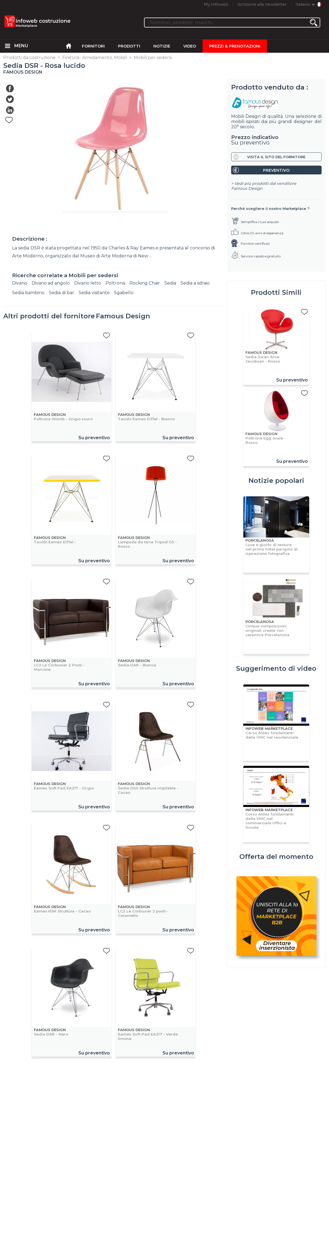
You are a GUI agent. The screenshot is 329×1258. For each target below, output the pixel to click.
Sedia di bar (61, 292)
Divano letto (87, 283)
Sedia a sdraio (195, 283)
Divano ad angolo (51, 283)
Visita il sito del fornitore (276, 157)
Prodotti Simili (276, 292)
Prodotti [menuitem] (129, 46)
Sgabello (124, 292)
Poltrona (115, 283)
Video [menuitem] (189, 46)
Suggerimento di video (276, 668)
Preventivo (276, 170)
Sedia (170, 283)
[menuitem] (7, 46)
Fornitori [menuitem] (93, 46)
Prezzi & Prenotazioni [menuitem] (234, 46)
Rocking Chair (144, 283)
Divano (19, 283)
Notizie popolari (276, 481)
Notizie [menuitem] (161, 46)
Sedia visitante (94, 292)
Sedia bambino (28, 292)
